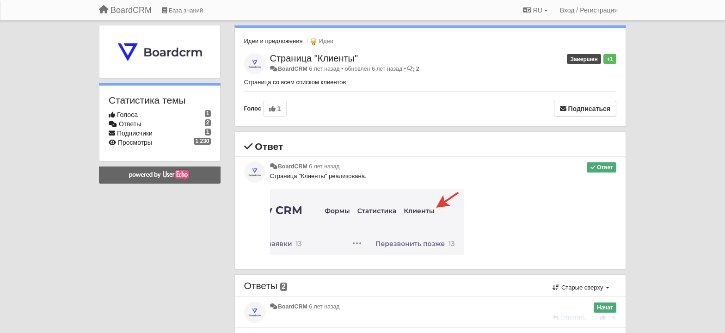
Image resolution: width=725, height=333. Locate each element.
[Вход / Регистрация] (588, 10)
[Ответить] (569, 317)
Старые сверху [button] (581, 287)
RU (535, 10)
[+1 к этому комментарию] (603, 317)
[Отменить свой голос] (614, 317)
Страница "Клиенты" (314, 58)
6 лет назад (324, 166)
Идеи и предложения (273, 40)
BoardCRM (292, 69)
